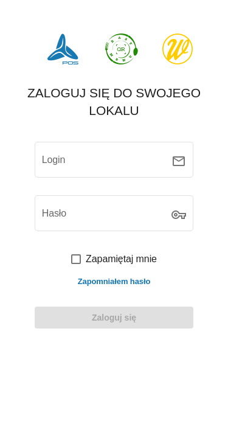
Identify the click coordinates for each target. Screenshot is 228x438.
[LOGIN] (114, 317)
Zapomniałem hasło (114, 281)
